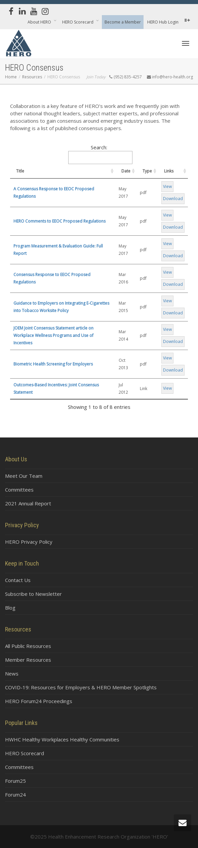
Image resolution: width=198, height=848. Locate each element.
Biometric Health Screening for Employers (53, 364)
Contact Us (18, 580)
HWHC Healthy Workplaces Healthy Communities (62, 739)
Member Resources (28, 659)
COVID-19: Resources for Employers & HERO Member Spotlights (81, 687)
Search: (100, 154)
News (11, 673)
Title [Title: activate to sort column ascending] (20, 171)
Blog (10, 607)
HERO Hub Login (163, 22)
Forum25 (15, 780)
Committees (19, 489)
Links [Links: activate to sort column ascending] (168, 171)
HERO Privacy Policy (28, 541)
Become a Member (123, 22)
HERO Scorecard (78, 22)
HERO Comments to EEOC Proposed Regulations (59, 221)
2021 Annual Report (28, 503)
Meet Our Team (23, 475)
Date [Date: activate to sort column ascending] (125, 171)
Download (173, 198)
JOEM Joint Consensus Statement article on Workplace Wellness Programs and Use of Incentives (53, 335)
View (167, 186)
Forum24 (15, 794)
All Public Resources (28, 646)
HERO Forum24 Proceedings (38, 701)
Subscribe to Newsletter (33, 593)
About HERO (40, 22)
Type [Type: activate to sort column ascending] (147, 171)
